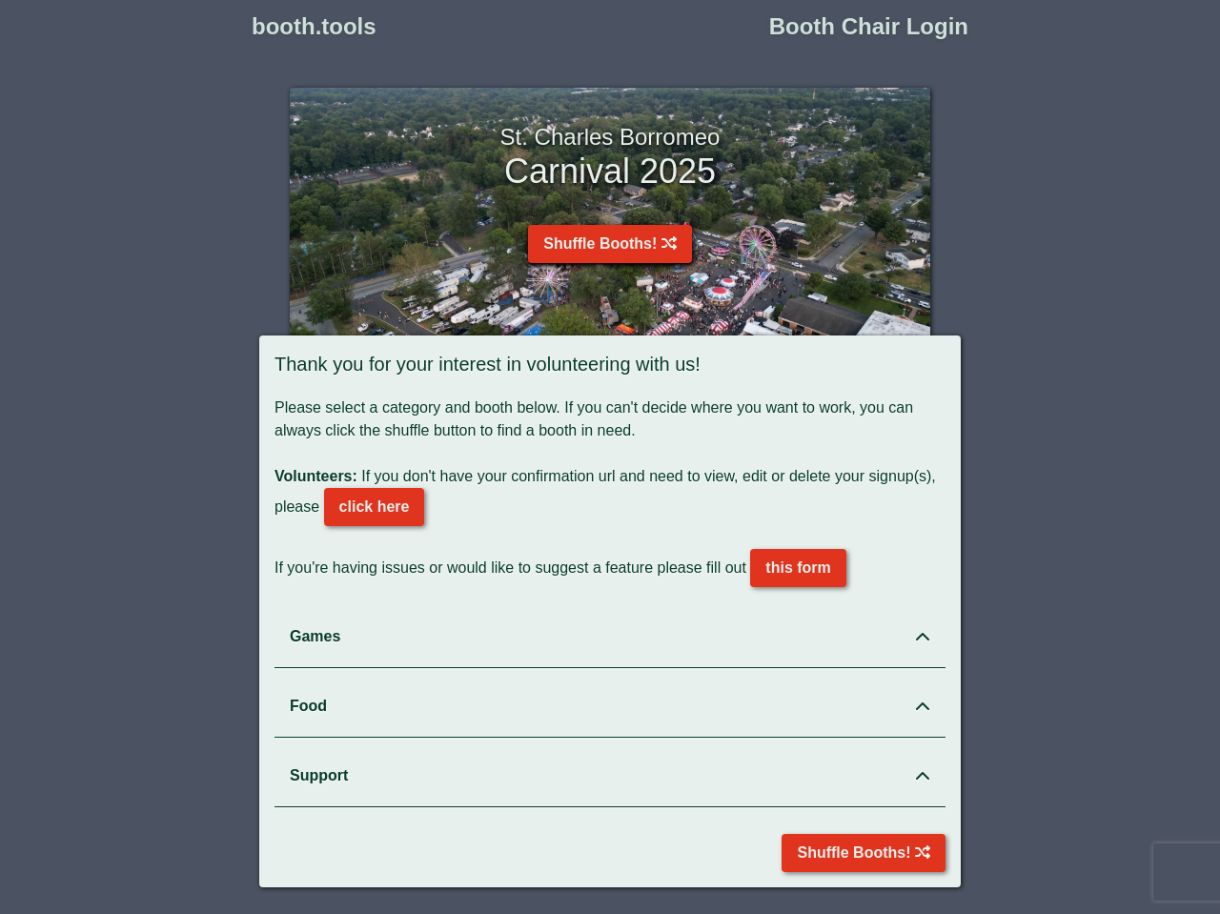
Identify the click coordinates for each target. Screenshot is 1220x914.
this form (797, 567)
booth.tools (314, 26)
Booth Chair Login (868, 26)
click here (374, 506)
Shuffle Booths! (610, 243)
